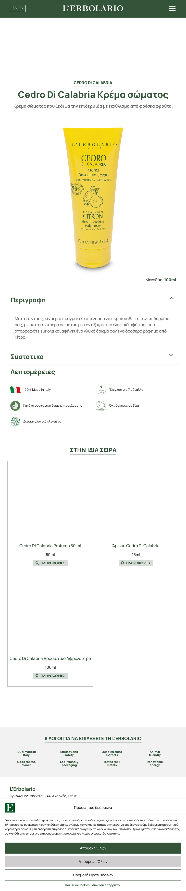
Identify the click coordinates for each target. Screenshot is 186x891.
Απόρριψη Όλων (93, 861)
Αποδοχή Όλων (93, 848)
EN (21, 7)
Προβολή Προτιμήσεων (93, 875)
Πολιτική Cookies (77, 885)
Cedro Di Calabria (93, 82)
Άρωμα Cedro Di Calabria (136, 545)
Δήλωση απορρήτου (106, 885)
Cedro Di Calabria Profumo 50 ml (50, 545)
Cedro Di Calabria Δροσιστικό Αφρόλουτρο (50, 658)
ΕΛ (14, 7)
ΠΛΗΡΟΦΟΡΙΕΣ (50, 563)
